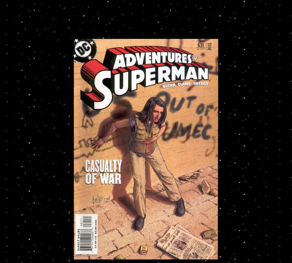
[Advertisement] (146, 23)
